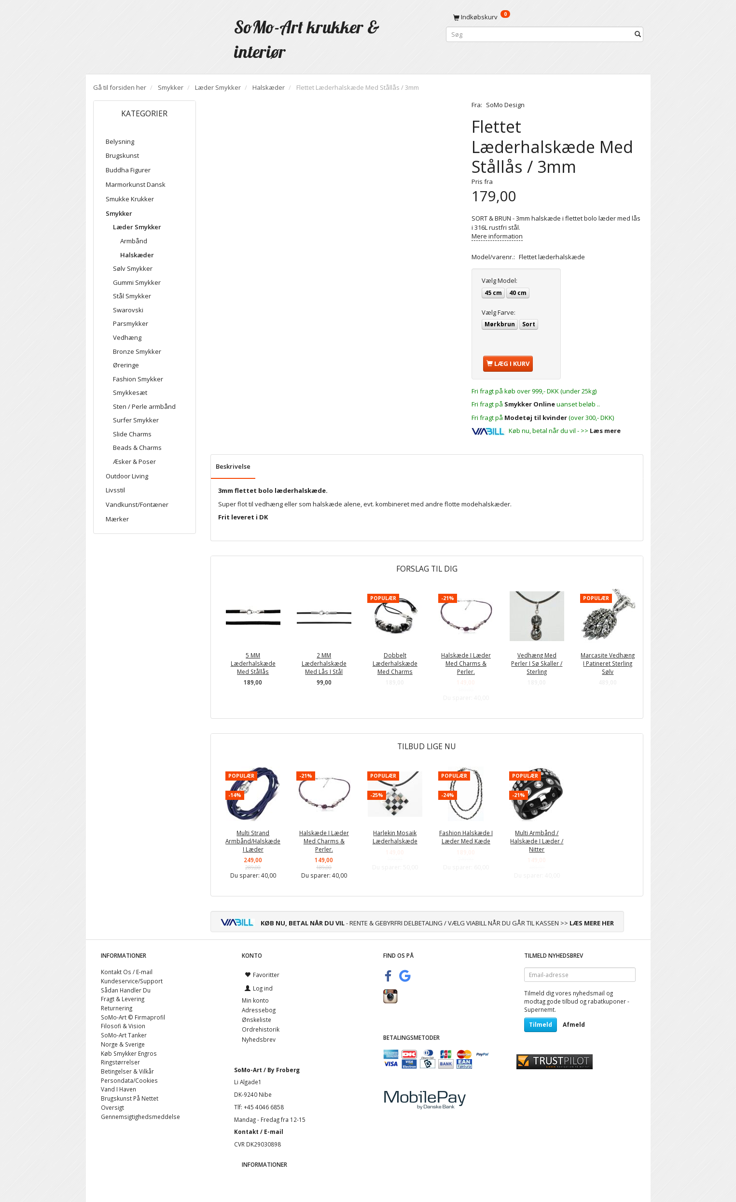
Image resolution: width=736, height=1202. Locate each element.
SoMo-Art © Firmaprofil (133, 1017)
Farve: (498, 312)
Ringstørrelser (120, 1062)
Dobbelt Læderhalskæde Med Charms (395, 663)
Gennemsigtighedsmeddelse (140, 1116)
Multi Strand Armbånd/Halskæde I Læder (252, 841)
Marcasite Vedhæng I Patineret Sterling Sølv (608, 663)
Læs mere (605, 430)
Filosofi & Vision (123, 1026)
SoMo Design (505, 104)
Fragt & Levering (122, 999)
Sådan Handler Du (126, 990)
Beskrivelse (233, 466)
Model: (499, 280)
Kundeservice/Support (132, 981)
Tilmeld (540, 1024)
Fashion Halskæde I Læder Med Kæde (466, 837)
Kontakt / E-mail (258, 1131)
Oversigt (112, 1107)
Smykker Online (529, 404)
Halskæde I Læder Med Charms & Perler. (466, 663)
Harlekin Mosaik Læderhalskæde (395, 837)
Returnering (116, 1008)
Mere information (497, 236)
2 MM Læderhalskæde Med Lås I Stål (324, 663)
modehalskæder (485, 504)
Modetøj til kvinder (535, 417)
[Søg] (638, 34)
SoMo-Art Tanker (124, 1035)
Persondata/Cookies (129, 1080)
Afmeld (574, 1024)
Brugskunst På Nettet (129, 1098)
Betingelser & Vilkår (127, 1071)
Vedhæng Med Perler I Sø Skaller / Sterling (536, 663)
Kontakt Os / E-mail (127, 972)
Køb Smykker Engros (129, 1053)
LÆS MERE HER (591, 923)
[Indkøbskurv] (544, 17)
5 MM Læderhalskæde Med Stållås (253, 663)
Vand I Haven (118, 1089)
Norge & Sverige (123, 1044)
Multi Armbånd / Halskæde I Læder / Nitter (536, 841)
